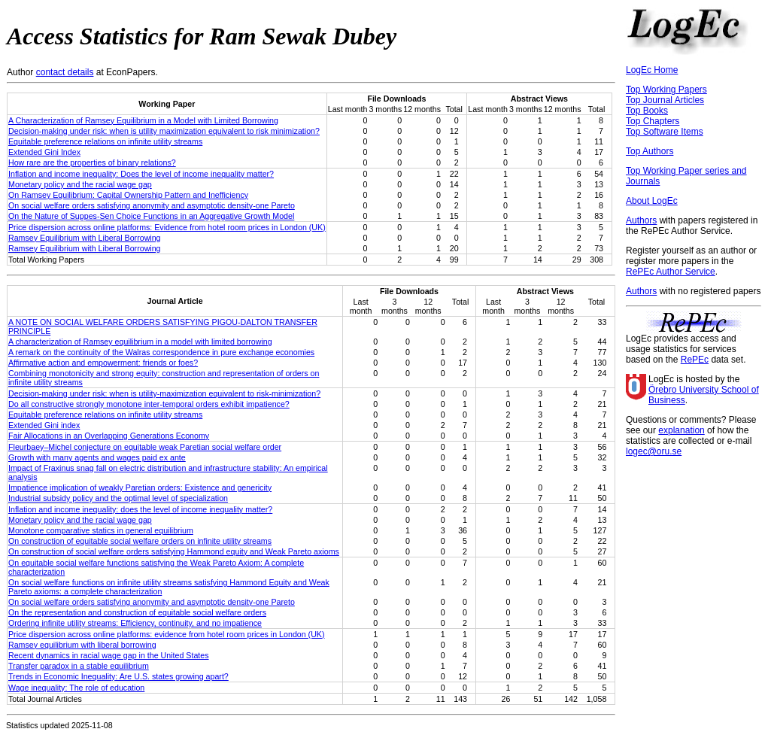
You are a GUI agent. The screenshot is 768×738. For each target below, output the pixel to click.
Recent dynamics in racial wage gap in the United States (108, 655)
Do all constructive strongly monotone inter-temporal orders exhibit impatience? (149, 403)
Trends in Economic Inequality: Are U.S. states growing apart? (118, 676)
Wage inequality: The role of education (76, 687)
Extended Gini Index (44, 151)
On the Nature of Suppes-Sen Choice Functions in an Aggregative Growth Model (151, 215)
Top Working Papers (666, 89)
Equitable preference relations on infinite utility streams (105, 141)
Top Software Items (664, 131)
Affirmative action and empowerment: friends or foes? (103, 362)
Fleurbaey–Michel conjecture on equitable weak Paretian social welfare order (144, 446)
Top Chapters (652, 121)
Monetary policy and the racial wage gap (80, 184)
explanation (681, 430)
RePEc (695, 359)
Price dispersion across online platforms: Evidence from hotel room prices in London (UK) (167, 227)
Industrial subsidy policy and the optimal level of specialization (118, 498)
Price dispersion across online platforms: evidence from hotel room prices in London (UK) (166, 634)
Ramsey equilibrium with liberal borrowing (82, 644)
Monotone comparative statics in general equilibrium (100, 530)
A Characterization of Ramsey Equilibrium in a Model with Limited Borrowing (143, 120)
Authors (641, 220)
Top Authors (649, 151)
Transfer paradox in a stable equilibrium (78, 665)
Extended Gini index (44, 425)
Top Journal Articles (665, 100)
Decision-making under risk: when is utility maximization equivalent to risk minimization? (164, 130)
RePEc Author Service (670, 271)
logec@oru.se (653, 451)
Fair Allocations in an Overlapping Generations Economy (108, 435)
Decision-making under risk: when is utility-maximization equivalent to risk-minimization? (164, 393)
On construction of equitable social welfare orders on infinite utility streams (140, 540)
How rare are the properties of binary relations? (92, 162)
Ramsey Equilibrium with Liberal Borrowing (84, 237)
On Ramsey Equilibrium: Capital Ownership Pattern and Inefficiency (128, 194)
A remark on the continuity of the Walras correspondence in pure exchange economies (161, 352)
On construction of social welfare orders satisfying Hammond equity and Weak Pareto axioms (173, 551)
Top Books (647, 110)
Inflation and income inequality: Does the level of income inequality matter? (141, 173)
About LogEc (652, 201)
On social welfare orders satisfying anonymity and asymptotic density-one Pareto (151, 205)
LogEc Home (652, 70)
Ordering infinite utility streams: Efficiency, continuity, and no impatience (135, 622)
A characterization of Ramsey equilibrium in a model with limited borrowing (140, 341)
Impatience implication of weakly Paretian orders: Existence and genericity (140, 487)
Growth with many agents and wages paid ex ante (97, 457)
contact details (65, 72)
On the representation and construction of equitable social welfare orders (137, 612)
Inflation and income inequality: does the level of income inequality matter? (140, 509)
